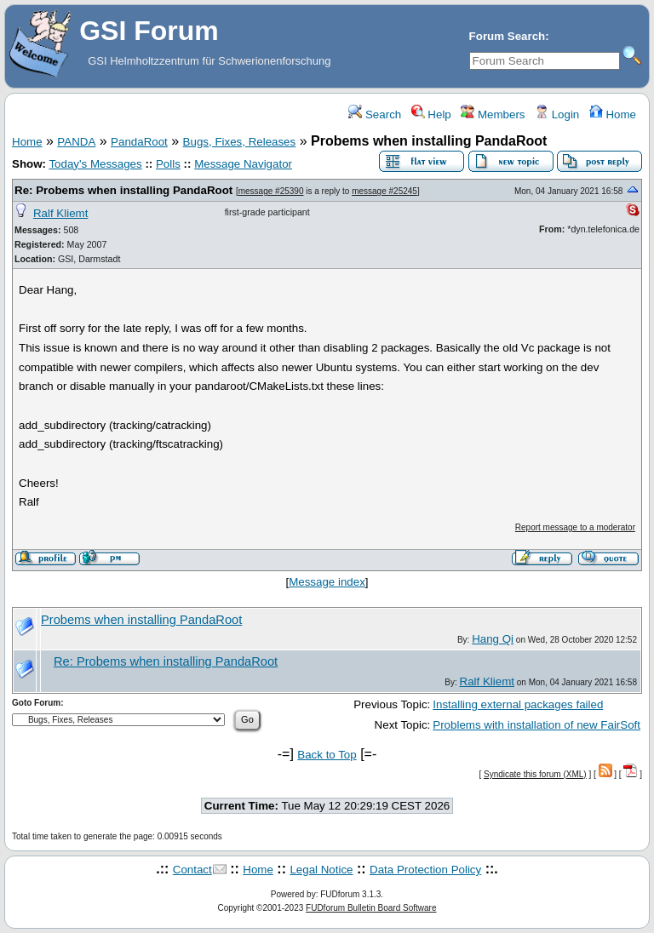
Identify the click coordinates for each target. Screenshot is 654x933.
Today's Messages (95, 163)
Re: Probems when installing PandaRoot (123, 190)
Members (493, 114)
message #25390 (271, 191)
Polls (168, 163)
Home (612, 114)
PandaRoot (139, 141)
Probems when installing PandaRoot (141, 620)
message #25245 (384, 191)
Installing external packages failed (518, 704)
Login (557, 114)
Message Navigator (243, 163)
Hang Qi (492, 638)
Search (374, 114)
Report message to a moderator (575, 527)
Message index (327, 581)
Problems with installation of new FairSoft (536, 724)
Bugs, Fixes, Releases (239, 141)
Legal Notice (321, 869)
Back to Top (326, 754)
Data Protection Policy (425, 869)
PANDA (76, 141)
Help (431, 114)
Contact (192, 869)
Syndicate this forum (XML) (535, 774)
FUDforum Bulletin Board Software (371, 908)
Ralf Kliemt (60, 213)
